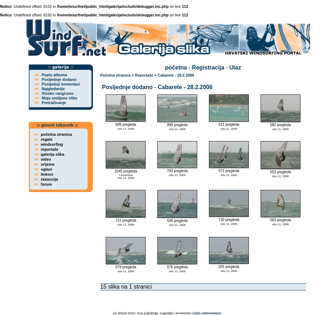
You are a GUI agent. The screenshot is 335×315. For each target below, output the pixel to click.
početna (176, 67)
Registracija (208, 67)
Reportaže (144, 75)
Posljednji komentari (61, 84)
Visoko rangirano (58, 93)
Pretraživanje (54, 102)
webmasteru (211, 313)
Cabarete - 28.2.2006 (176, 75)
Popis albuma (54, 75)
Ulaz (235, 67)
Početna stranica (115, 75)
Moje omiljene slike (59, 98)
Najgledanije (53, 89)
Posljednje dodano (59, 79)
